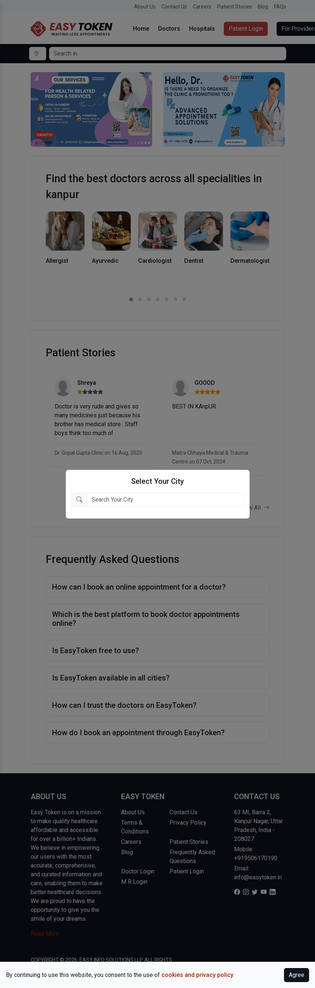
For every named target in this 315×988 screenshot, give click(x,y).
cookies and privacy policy (197, 974)
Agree (296, 974)
